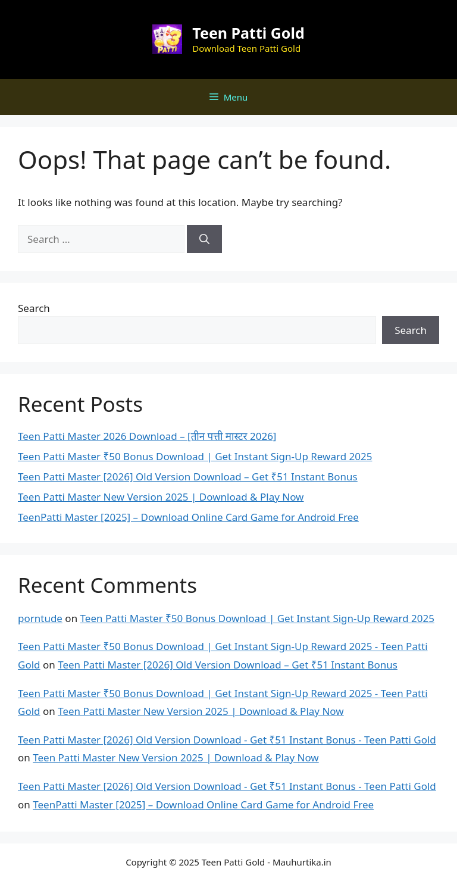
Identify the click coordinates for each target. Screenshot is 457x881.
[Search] (204, 239)
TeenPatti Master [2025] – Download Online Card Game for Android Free (188, 517)
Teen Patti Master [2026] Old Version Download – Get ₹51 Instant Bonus (188, 476)
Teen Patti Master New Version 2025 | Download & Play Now (161, 497)
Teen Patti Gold (248, 33)
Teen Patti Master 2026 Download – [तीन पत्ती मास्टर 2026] (147, 436)
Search (34, 308)
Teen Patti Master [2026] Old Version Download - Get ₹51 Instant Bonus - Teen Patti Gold (227, 739)
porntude (40, 618)
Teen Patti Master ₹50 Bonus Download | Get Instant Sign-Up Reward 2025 (195, 456)
